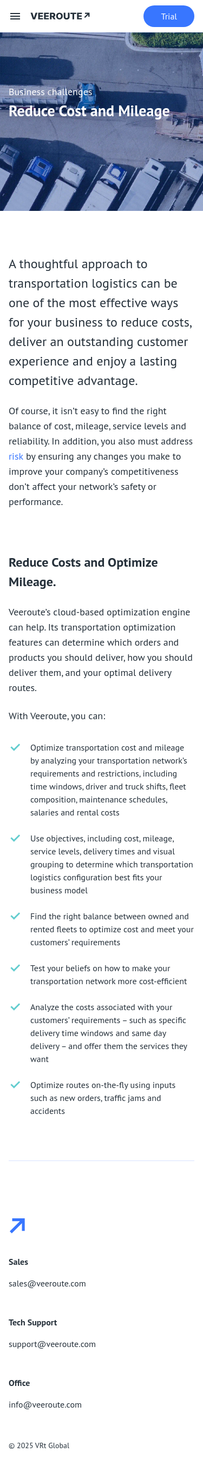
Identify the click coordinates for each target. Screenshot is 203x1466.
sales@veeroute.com (47, 1283)
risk (16, 456)
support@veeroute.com (52, 1343)
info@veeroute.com (45, 1404)
